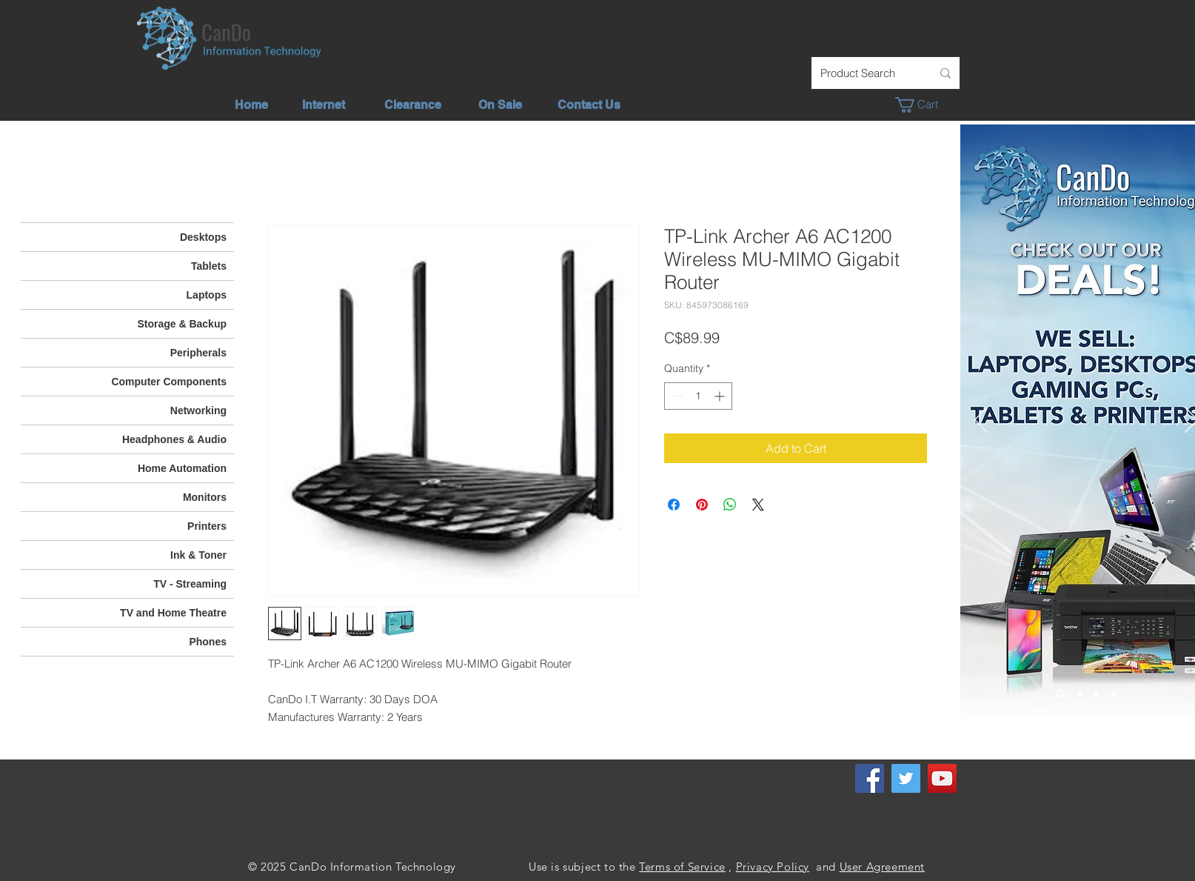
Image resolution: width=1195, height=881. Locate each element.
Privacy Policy (772, 867)
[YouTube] (942, 778)
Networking (198, 410)
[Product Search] (864, 73)
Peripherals (198, 353)
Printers (207, 526)
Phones (208, 642)
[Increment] (721, 396)
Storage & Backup (182, 324)
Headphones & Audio (174, 439)
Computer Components (169, 382)
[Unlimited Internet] (1079, 694)
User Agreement (882, 867)
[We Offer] (1096, 694)
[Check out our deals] (1061, 694)
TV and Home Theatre (173, 613)
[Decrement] (675, 396)
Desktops (203, 237)
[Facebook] (869, 778)
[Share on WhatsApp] (730, 504)
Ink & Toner (198, 555)
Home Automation (182, 468)
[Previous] (981, 421)
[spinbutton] (698, 396)
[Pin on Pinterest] (702, 504)
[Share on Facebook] (674, 504)
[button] (924, 105)
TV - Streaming (190, 584)
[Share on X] (758, 504)
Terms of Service (682, 867)
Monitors (205, 497)
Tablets (209, 266)
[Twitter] (905, 778)
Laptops (207, 295)
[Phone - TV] (1113, 694)
